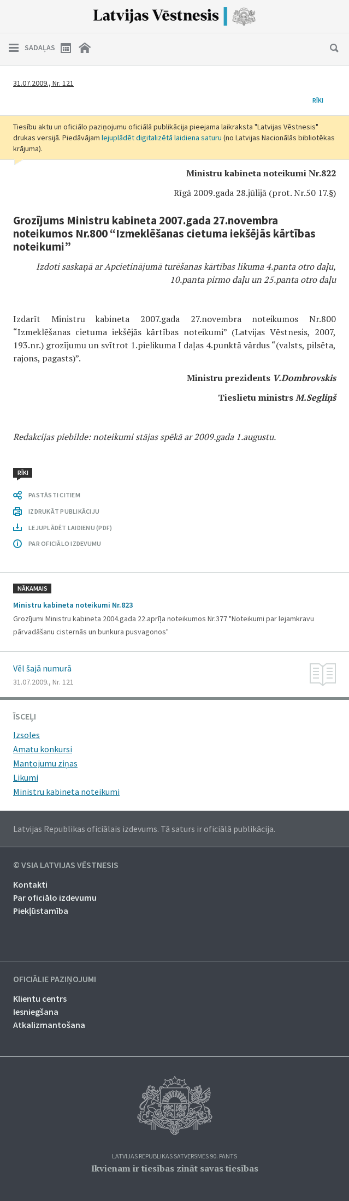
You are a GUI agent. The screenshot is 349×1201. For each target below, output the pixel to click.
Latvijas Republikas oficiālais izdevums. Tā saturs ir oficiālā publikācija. (144, 828)
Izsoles (26, 734)
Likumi (25, 777)
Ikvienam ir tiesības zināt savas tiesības (174, 1168)
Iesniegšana (35, 1011)
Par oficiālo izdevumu (55, 897)
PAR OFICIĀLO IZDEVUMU (64, 543)
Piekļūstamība (40, 910)
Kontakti (30, 884)
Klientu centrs (40, 998)
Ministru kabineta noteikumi (66, 791)
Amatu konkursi (42, 749)
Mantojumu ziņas (45, 763)
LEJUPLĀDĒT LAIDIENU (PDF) (70, 528)
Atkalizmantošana (49, 1024)
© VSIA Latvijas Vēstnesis (66, 865)
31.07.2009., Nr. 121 (43, 83)
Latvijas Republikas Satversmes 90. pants (174, 1156)
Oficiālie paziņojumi (54, 979)
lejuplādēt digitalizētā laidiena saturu (162, 137)
